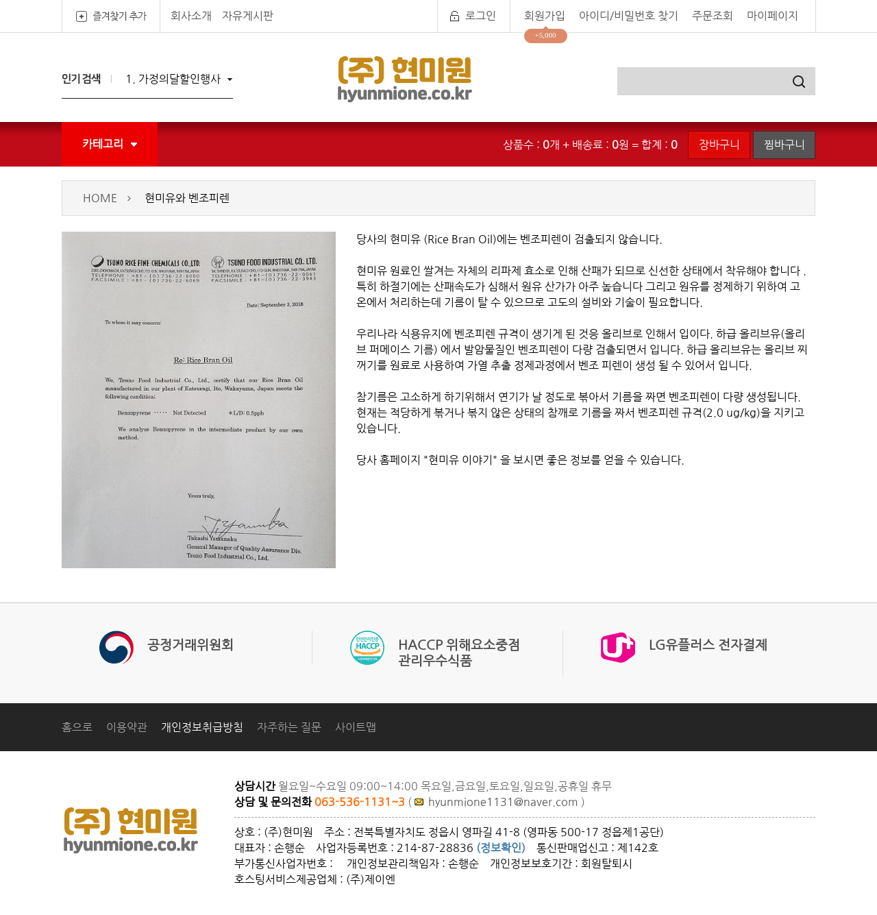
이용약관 (126, 727)
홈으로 (77, 727)
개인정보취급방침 (202, 727)
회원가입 (544, 15)
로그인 (480, 15)
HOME (100, 198)
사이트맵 (355, 727)
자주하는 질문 (289, 727)
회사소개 (191, 15)
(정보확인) (501, 847)
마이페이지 (772, 15)
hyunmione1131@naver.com (503, 801)
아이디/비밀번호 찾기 (628, 15)
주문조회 (712, 15)
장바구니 (719, 144)
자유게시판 (247, 15)
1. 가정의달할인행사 (173, 78)
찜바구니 (784, 144)
